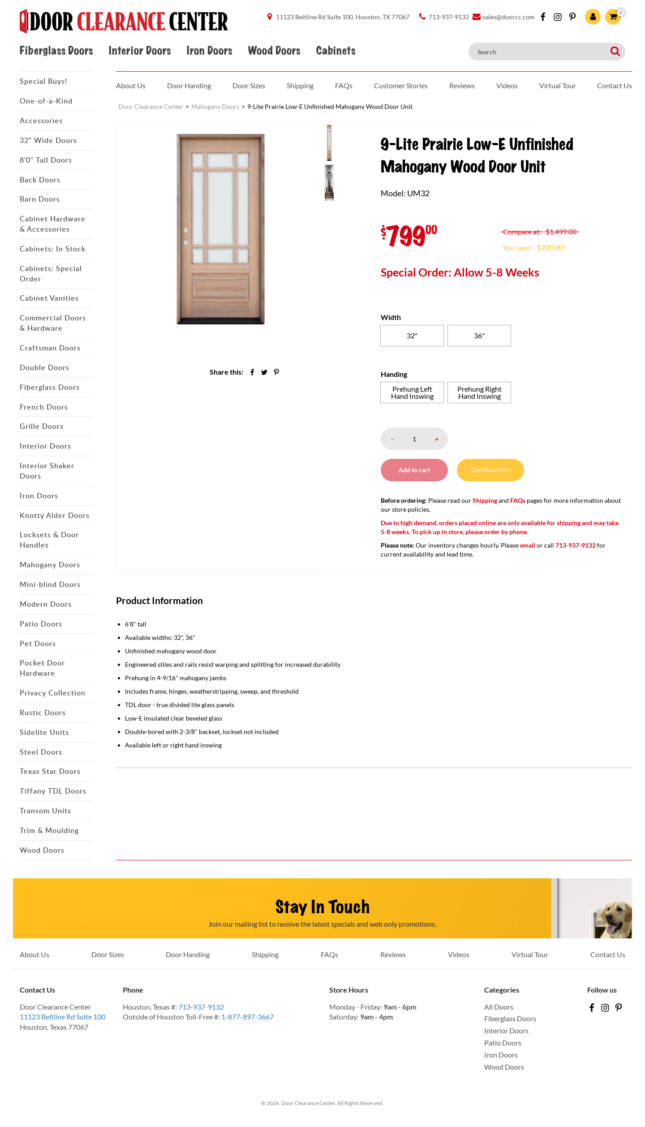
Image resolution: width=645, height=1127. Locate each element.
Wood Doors (274, 50)
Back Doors (40, 180)
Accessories (41, 120)
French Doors (44, 407)
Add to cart (414, 470)
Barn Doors (40, 199)
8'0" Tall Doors (46, 160)
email (527, 545)
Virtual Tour (557, 85)
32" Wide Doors (48, 140)
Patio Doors (41, 624)
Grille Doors (42, 426)
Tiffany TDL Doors (53, 791)
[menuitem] (343, 142)
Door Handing (189, 85)
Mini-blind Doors (50, 584)
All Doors (498, 1006)
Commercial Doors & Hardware (53, 323)
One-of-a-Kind (46, 101)
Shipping (300, 85)
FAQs (344, 85)
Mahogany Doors (50, 565)
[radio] (412, 335)
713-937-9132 (201, 1006)
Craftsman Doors (50, 348)
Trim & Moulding (49, 830)
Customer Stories (401, 85)
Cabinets (335, 50)
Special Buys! (43, 81)
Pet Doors (38, 643)
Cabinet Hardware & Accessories (53, 224)
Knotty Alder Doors (55, 515)
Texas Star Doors (50, 771)
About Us (131, 85)
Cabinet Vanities (49, 298)
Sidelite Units (44, 732)
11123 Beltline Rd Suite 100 (62, 1016)
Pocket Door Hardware (42, 668)
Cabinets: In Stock (53, 249)
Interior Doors (140, 50)
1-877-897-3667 (247, 1016)
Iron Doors (209, 50)
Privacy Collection (53, 693)
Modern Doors (46, 604)
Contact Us (614, 85)
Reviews (462, 85)
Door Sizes (248, 85)
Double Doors (44, 367)
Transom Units (45, 811)
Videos (507, 85)
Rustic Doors (43, 712)
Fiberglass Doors (56, 50)
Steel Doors (41, 752)
